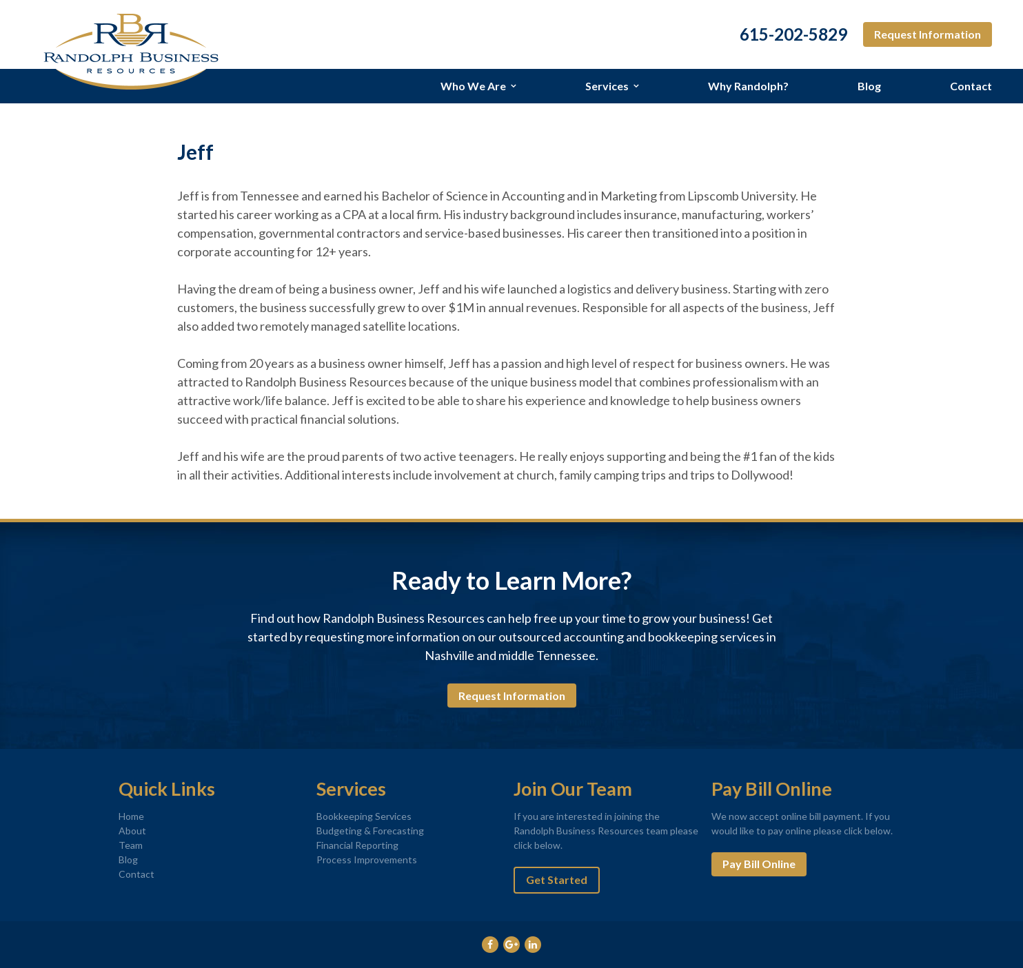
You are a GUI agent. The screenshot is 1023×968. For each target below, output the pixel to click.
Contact (971, 85)
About (132, 830)
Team (131, 845)
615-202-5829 (793, 34)
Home (131, 816)
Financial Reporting (357, 845)
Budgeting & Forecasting (370, 830)
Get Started (556, 879)
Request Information (927, 34)
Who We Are (473, 85)
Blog (869, 85)
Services (607, 85)
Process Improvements (366, 859)
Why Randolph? (748, 85)
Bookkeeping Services (364, 816)
